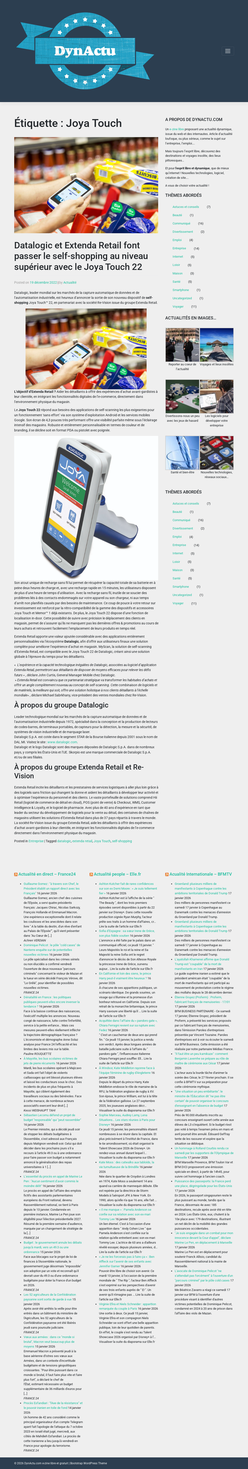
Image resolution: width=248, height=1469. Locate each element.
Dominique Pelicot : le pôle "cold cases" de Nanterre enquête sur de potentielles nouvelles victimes (52, 949)
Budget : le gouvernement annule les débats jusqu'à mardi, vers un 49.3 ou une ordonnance (53, 1247)
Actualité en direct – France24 (47, 874)
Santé (176, 281)
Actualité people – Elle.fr (117, 874)
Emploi (177, 240)
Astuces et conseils (186, 207)
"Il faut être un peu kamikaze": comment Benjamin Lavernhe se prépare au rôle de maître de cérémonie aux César (202, 1058)
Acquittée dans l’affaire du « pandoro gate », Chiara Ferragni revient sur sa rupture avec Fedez (128, 1025)
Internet (178, 256)
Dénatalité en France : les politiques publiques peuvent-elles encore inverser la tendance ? (52, 1001)
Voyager (178, 306)
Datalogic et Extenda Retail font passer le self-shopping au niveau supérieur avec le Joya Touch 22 (81, 256)
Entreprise (36, 841)
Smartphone (181, 290)
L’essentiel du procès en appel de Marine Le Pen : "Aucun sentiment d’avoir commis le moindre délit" (53, 1181)
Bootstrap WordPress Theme (88, 1463)
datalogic (64, 841)
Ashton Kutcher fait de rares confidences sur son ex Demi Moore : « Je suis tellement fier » (128, 888)
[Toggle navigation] (228, 51)
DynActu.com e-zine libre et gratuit (46, 1463)
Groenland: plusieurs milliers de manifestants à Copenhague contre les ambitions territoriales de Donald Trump (201, 888)
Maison (178, 273)
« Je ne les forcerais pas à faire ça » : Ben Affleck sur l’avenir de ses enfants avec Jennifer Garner (126, 1261)
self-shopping (122, 841)
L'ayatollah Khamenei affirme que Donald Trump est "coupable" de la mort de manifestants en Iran (202, 964)
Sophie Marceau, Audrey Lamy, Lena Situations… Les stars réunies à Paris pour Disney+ (127, 1119)
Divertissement (183, 231)
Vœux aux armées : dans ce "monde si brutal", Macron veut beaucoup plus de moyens (49, 1341)
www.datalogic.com (62, 742)
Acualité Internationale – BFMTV (201, 874)
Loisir (176, 265)
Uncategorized (182, 298)
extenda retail (82, 841)
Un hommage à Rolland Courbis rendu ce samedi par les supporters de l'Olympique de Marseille (204, 1153)
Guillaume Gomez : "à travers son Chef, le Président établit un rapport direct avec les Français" (52, 888)
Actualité (69, 282)
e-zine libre (177, 129)
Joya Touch (102, 841)
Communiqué (181, 223)
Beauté (177, 215)
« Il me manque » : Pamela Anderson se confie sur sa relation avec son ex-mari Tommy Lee (125, 1214)
